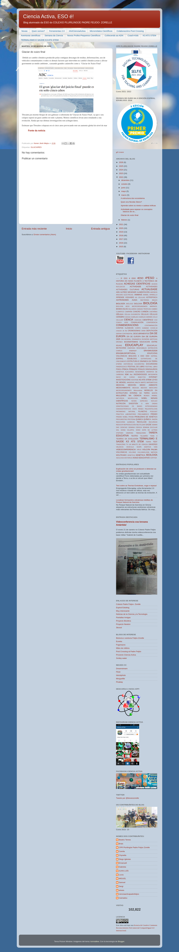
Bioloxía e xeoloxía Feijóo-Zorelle (130, 638)
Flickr (118, 672)
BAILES (154, 300)
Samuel (122, 882)
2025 (121, 166)
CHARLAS (134, 317)
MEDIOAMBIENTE (123, 388)
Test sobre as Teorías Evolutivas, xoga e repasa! (136, 486)
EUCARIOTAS (139, 364)
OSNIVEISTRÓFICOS (123, 409)
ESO (147, 356)
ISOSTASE (134, 380)
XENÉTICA (140, 455)
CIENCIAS (138, 320)
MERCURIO (153, 388)
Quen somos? (38, 31)
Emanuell (123, 863)
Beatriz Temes (125, 840)
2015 (121, 246)
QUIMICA (139, 419)
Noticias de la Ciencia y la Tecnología (131, 614)
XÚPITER (153, 458)
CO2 (155, 320)
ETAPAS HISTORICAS (124, 364)
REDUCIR (119, 425)
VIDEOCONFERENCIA (126, 449)
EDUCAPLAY (134, 345)
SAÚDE (148, 425)
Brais (121, 844)
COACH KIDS (122, 322)
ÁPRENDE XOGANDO (125, 297)
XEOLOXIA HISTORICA (124, 458)
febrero (124, 220)
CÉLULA (119, 314)
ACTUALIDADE (149, 289)
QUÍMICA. (147, 419)
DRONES (119, 342)
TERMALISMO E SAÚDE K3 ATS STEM (40, 40)
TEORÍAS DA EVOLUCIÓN (127, 439)
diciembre (125, 180)
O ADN (145, 403)
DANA (143, 331)
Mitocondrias (138, 390)
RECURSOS (153, 422)
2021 (121, 224)
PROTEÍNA (131, 419)
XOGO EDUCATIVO (141, 458)
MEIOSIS (144, 388)
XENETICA (131, 455)
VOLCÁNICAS (121, 452)
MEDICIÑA (132, 385)
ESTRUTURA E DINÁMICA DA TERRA (142, 361)
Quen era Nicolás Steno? (131, 202)
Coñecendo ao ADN (114, 35)
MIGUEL (122, 878)
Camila (122, 851)
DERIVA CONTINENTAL (124, 333)
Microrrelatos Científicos (101, 31)
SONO (138, 430)
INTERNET (153, 377)
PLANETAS (142, 411)
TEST (155, 442)
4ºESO (149, 278)
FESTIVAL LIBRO (151, 366)
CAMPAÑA (128, 311)
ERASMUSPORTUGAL (126, 353)
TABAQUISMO (141, 433)
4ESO (140, 278)
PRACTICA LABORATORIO (126, 414)
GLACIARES (36, 147)
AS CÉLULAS (140, 297)
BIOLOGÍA (120, 304)
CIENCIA (128, 319)
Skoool (119, 628)
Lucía (121, 875)
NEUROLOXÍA (133, 398)
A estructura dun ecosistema (133, 198)
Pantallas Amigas (123, 617)
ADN (118, 292)
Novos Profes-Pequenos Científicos (83, 35)
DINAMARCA (136, 339)
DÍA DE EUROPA (134, 337)
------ (117, 278)
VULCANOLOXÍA (143, 452)
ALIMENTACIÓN (143, 292)
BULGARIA (132, 309)
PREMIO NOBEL (122, 417)
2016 (121, 243)
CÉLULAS (153, 314)
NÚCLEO (154, 401)
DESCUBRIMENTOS (141, 334)
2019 (121, 232)
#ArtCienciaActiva (77, 31)
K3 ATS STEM (149, 35)
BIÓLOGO (129, 304)
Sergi (121, 886)
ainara (121, 890)
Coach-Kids (133, 35)
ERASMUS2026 (150, 351)
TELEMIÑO (144, 436)
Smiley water (121, 658)
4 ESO (132, 278)
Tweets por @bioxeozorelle (127, 798)
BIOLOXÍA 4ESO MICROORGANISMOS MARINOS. (136, 306)
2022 (121, 177)
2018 (121, 235)
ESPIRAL (154, 356)
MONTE (154, 393)
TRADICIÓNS (120, 444)
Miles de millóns (122, 648)
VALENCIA (119, 447)
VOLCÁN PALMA (149, 449)
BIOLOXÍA (150, 303)
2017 (121, 239)
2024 (121, 170)
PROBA (131, 417)
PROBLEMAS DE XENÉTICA (145, 417)
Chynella (122, 855)
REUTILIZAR (140, 425)
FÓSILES (133, 369)
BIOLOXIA (138, 304)
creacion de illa (121, 331)
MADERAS (130, 382)
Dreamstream (122, 668)
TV (127, 444)
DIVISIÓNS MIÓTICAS (149, 339)
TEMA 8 (153, 436)
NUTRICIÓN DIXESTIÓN (127, 404)
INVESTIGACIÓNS (123, 380)
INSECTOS (142, 377)
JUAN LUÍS (124, 871)
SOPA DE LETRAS (149, 430)
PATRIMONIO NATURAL (125, 411)
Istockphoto (121, 675)
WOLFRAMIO (121, 455)
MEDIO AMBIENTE (148, 385)
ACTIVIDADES (151, 287)
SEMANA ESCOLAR (150, 427)
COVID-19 (153, 328)
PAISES (140, 409)
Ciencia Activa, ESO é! (48, 16)
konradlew (94, 941)
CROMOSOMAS (134, 331)
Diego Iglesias (125, 859)
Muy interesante (122, 611)
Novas (25, 31)
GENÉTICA (120, 372)
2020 (121, 228)
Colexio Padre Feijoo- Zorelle (128, 604)
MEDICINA (120, 385)
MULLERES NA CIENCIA (128, 395)
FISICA (119, 369)
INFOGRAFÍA (152, 374)
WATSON (154, 452)
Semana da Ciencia (54, 35)
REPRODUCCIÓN (129, 425)
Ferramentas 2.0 (57, 31)
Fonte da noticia (36, 130)
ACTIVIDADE (135, 286)
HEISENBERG (140, 372)
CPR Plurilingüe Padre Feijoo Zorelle (134, 847)
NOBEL (144, 398)
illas (131, 374)
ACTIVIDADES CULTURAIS (127, 290)
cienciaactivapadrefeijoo (129, 894)
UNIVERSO (153, 444)
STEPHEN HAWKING (124, 433)
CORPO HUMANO (142, 328)
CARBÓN (145, 312)
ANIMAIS (138, 295)
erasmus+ (133, 351)
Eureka (119, 641)
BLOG (125, 309)
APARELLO (153, 295)
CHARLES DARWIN (145, 317)
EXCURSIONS (151, 364)
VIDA (155, 447)
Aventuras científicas (30, 35)
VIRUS (139, 449)
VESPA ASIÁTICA (143, 447)
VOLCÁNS (132, 452)
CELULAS (145, 314)
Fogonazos (120, 645)
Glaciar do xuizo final (129, 215)
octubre (124, 184)
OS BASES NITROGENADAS (144, 406)
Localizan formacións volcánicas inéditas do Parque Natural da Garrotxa (134, 501)
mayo (123, 191)
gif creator (120, 152)
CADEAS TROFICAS (144, 309)
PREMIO (154, 414)
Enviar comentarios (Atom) (45, 234)
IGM (127, 374)
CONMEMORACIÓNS (127, 325)
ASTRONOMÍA (122, 300)
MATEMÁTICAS (152, 382)
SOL (117, 430)
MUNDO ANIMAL (150, 395)
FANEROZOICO (121, 366)
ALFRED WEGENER (128, 292)
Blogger (121, 941)
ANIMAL (146, 295)
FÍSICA (125, 369)
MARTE (143, 382)
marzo (124, 195)
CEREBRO (120, 317)
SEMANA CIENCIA (135, 427)
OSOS (134, 409)
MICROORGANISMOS (123, 390)
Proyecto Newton (123, 624)
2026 (121, 162)
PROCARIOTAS (121, 419)
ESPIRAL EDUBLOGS (126, 359)
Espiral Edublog (122, 608)
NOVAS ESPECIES (139, 401)
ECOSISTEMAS (131, 342)
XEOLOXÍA (151, 455)
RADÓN (154, 419)
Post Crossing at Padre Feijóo (128, 651)
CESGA (127, 317)
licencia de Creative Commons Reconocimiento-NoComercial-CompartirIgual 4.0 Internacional (136, 928)
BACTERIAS (144, 300)
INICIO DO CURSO (125, 377)
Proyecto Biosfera (123, 621)
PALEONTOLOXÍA (151, 409)
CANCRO (136, 312)
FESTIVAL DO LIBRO (136, 367)
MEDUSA (135, 388)
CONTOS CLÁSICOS (124, 328)
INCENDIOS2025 (140, 374)
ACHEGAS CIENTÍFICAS (137, 283)
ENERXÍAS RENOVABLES (137, 348)
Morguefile (120, 679)
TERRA (148, 442)
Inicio (69, 228)
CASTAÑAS (153, 311)
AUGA (134, 300)
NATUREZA (120, 398)
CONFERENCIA (151, 322)
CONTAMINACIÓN (151, 325)
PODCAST (153, 411)
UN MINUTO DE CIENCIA (138, 444)
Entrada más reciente (34, 228)
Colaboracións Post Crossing (130, 31)
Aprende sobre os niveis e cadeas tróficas (138, 205)
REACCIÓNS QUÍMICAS (125, 422)
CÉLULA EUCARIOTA (132, 314)
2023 (121, 173)
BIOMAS (119, 309)
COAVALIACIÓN (137, 322)
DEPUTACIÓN (151, 331)
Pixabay (119, 682)
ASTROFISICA (151, 297)
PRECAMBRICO (143, 414)
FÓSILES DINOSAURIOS (147, 369)
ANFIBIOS (153, 292)
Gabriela (122, 867)
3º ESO (124, 278)
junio (123, 188)
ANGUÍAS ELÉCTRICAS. (125, 295)
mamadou (123, 898)
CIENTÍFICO (148, 320)
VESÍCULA (130, 447)
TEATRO (134, 436)
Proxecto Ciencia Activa (126, 655)
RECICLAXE (142, 422)
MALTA (137, 382)
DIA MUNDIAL (126, 339)
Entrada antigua (100, 228)
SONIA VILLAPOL (127, 430)
